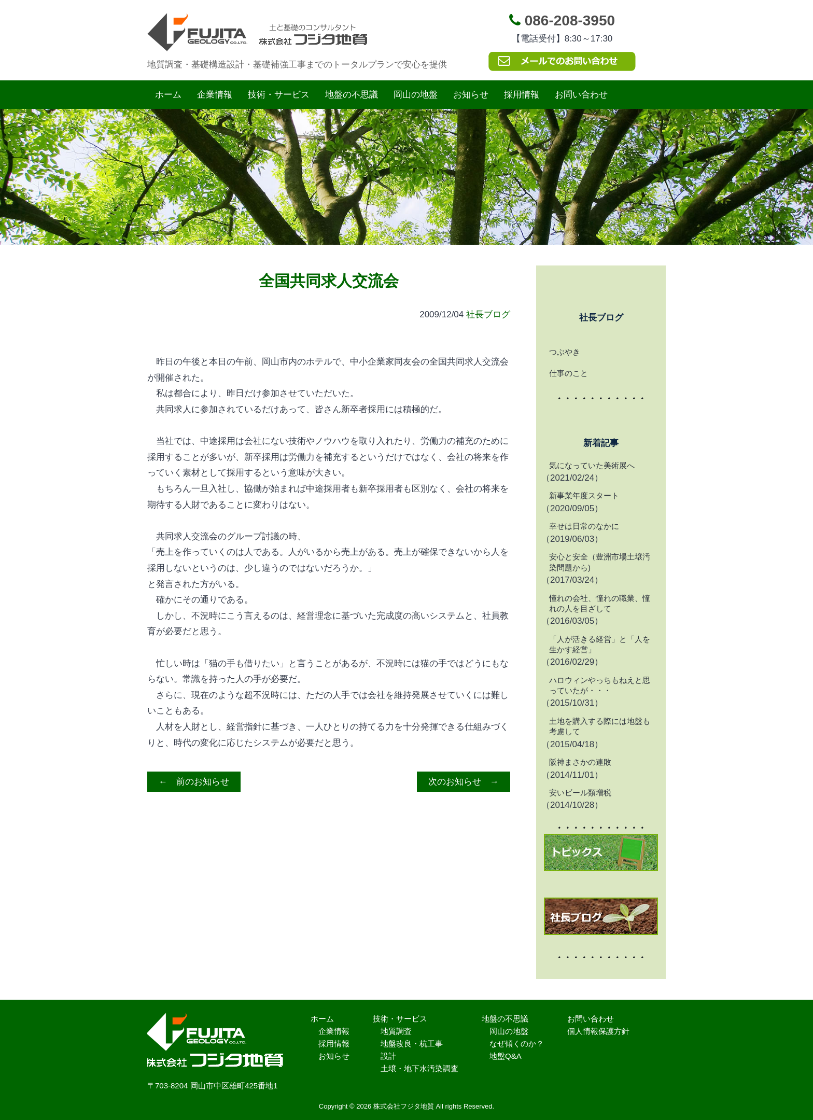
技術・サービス (279, 95)
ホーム (168, 95)
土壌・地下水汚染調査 (419, 1068)
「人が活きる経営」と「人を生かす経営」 (599, 644)
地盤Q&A (505, 1056)
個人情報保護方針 (598, 1031)
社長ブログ (488, 314)
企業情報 (214, 95)
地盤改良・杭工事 (412, 1043)
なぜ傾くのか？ (516, 1043)
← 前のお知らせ (194, 782)
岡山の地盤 (416, 95)
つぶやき (564, 351)
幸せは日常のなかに (584, 526)
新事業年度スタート (584, 495)
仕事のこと (568, 373)
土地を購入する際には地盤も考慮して (599, 726)
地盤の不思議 (351, 95)
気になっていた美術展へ (592, 465)
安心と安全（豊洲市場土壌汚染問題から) (599, 561)
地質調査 (396, 1031)
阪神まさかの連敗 (580, 762)
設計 (388, 1056)
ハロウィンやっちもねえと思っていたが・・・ (599, 685)
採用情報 (521, 95)
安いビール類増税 (580, 792)
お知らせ (470, 95)
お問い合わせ (581, 95)
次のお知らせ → (463, 782)
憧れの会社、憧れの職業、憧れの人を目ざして (599, 603)
